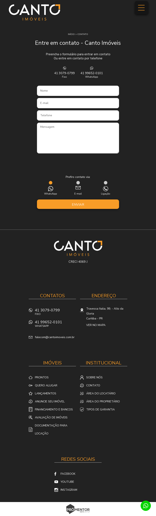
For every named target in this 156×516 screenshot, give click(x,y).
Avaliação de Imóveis (51, 417)
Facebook (68, 474)
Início (71, 34)
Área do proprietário (103, 401)
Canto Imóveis (78, 248)
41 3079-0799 (64, 74)
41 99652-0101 (91, 74)
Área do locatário (101, 393)
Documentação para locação (51, 429)
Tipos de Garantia (100, 409)
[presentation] (78, 165)
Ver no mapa (96, 325)
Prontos (42, 377)
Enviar (78, 204)
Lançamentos (45, 393)
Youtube (67, 482)
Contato (82, 34)
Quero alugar (46, 385)
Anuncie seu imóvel (50, 401)
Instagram (69, 490)
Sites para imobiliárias (78, 515)
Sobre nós (94, 377)
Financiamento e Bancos (54, 409)
